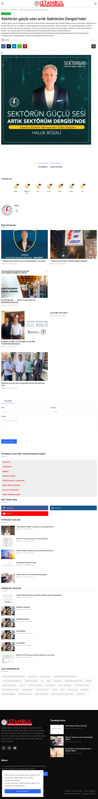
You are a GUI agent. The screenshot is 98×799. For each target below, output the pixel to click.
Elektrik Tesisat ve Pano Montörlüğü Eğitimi (31, 574)
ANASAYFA (6, 462)
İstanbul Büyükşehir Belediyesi (12, 681)
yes (42, 681)
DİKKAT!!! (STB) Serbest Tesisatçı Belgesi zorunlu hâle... (35, 655)
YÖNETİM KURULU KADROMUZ (13, 481)
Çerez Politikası (89, 791)
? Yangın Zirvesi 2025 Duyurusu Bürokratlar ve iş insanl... (24, 261)
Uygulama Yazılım (89, 794)
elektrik (54, 689)
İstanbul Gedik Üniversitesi (11, 689)
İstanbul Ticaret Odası (9, 685)
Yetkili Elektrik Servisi (31, 681)
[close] (40, 772)
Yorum (3, 416)
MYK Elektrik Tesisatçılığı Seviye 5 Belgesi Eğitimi (78, 750)
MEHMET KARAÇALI (23, 607)
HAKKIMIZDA (7, 467)
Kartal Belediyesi (28, 689)
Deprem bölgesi (45, 676)
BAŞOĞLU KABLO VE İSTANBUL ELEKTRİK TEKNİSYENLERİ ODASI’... (18, 342)
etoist (17, 529)
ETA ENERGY (43, 167)
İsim (2, 408)
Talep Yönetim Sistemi (82, 685)
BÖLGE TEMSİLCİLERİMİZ (11, 485)
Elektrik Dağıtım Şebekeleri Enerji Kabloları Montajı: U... (35, 550)
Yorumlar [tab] (8, 401)
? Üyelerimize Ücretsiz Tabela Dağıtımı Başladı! (68, 261)
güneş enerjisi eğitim (9, 694)
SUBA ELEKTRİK (56, 167)
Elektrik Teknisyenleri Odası (73, 681)
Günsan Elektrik (50, 685)
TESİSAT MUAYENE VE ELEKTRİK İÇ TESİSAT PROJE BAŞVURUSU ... (39, 595)
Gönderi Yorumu (9, 441)
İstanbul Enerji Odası (42, 689)
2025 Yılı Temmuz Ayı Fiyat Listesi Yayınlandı (32, 539)
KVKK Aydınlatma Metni (72, 794)
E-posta (53, 408)
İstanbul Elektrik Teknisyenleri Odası (14, 676)
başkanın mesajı (72, 689)
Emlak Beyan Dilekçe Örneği (26, 562)
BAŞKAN (5, 471)
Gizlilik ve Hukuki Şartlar (74, 791)
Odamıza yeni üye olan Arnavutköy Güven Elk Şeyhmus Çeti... (23, 384)
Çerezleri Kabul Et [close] (23, 791)
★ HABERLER (13, 10)
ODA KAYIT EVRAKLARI (10, 490)
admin (16, 206)
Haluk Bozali (58, 681)
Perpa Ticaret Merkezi (35, 685)
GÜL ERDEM (20, 643)
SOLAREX (88, 681)
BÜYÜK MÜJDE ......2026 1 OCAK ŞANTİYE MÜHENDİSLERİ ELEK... (18, 301)
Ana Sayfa (4, 10)
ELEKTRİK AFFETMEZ (58, 313)
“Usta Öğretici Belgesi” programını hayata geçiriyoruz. (35, 527)
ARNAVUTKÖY (32, 676)
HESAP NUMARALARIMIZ (11, 494)
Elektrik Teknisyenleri (65, 685)
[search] (95, 3)
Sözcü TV (22, 685)
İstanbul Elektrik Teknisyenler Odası (64, 676)
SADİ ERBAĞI (20, 631)
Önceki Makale (41, 163)
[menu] (2, 3)
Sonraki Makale (56, 163)
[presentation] (17, 434)
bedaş (49, 681)
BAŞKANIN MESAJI (8, 476)
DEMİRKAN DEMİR (22, 619)
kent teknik (84, 689)
